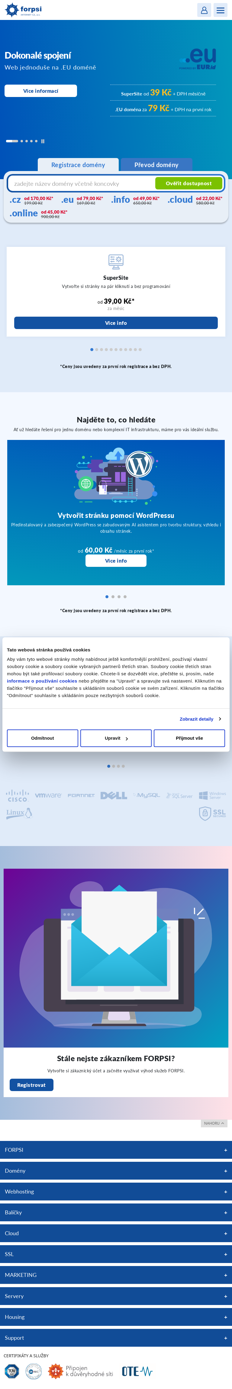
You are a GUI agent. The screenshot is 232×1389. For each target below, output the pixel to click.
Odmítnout (42, 738)
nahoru (214, 1123)
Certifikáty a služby (26, 1355)
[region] (116, 99)
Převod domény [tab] (156, 164)
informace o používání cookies (42, 680)
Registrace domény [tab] (78, 164)
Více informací (41, 91)
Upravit (116, 738)
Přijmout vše (189, 738)
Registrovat (31, 1085)
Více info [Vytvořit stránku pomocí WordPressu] (116, 560)
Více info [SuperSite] (116, 323)
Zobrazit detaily (197, 719)
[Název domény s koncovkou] (82, 183)
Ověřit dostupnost (189, 183)
